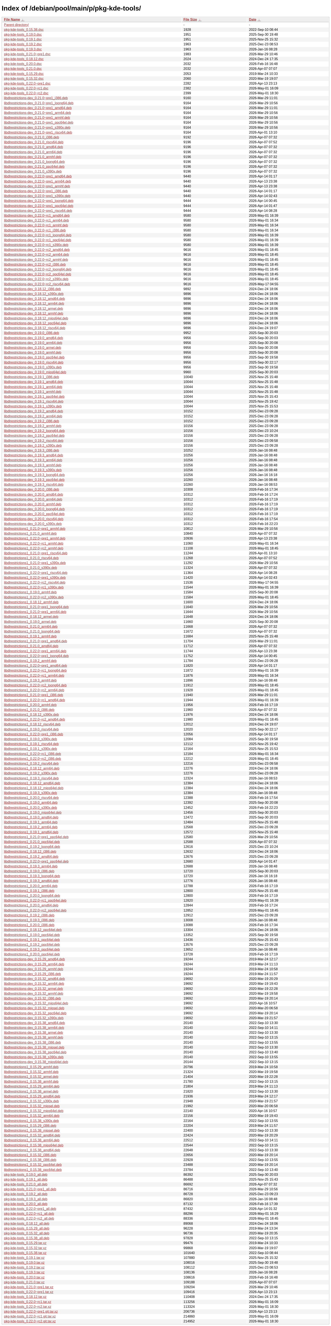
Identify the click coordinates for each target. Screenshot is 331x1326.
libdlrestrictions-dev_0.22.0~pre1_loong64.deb (38, 201)
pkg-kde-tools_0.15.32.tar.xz (25, 1248)
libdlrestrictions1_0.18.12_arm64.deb (31, 768)
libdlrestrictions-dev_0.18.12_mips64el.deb (36, 318)
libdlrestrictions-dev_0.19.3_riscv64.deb (33, 484)
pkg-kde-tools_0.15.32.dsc (24, 78)
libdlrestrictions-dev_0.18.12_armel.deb (33, 308)
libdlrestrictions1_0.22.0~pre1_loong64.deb (36, 656)
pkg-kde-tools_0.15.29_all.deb (26, 1228)
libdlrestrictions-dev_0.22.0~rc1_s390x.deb (36, 245)
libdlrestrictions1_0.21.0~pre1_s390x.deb (35, 563)
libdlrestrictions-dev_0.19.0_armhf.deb (32, 352)
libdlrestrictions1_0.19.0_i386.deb (29, 871)
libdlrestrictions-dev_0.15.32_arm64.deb (34, 983)
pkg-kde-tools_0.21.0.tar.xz (24, 1282)
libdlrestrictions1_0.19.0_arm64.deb (30, 802)
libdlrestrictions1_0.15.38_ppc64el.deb (33, 1170)
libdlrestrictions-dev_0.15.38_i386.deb (32, 1042)
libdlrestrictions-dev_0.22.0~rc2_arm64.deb (36, 254)
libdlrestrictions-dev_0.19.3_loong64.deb (34, 475)
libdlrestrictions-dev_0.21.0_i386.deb (31, 137)
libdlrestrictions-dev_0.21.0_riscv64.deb (33, 142)
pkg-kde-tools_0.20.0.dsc (23, 64)
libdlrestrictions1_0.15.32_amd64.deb (32, 1135)
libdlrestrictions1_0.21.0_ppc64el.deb (32, 842)
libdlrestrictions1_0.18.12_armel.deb (31, 616)
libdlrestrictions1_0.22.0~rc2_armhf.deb (33, 548)
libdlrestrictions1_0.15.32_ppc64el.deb (33, 1164)
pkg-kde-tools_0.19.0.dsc (23, 34)
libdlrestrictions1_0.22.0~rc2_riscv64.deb (34, 582)
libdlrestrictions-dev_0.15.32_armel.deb (33, 988)
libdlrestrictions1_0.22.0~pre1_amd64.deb (35, 665)
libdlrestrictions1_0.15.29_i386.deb (30, 1125)
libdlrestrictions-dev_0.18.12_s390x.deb (34, 294)
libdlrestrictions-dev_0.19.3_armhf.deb (32, 465)
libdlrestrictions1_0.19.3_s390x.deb (30, 793)
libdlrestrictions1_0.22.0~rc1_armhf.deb (33, 543)
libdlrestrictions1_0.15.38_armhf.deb (31, 1081)
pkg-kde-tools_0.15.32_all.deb (26, 1233)
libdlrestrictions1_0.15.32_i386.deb (30, 1155)
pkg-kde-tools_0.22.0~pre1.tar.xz (28, 1292)
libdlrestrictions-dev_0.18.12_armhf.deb (33, 313)
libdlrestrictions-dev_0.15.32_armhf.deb (33, 993)
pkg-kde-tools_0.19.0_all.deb (25, 1174)
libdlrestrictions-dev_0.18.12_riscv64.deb (34, 328)
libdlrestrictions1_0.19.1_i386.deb (29, 891)
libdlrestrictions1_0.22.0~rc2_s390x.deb (34, 597)
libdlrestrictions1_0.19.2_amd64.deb (31, 856)
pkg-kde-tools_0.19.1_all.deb (25, 1179)
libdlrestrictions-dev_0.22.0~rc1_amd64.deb (37, 215)
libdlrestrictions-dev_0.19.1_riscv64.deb (33, 401)
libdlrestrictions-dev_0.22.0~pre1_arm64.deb (37, 181)
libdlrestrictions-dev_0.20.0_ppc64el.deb (34, 514)
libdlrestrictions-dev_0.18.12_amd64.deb (34, 298)
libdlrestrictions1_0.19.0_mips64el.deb (32, 812)
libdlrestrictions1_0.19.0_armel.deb (30, 622)
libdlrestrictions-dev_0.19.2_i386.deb (31, 421)
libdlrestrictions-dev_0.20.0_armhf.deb (32, 504)
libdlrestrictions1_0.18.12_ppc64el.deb (33, 930)
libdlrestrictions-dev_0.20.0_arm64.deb (33, 499)
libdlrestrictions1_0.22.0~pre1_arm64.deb (35, 651)
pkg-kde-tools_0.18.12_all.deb (26, 1223)
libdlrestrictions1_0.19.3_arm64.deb (30, 866)
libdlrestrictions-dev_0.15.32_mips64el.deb (36, 1003)
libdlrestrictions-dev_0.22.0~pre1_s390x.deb (37, 196)
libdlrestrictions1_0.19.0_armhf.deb (30, 592)
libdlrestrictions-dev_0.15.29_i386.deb (32, 974)
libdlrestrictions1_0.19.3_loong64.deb (32, 876)
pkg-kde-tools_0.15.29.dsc (24, 74)
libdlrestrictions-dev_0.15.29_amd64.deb (34, 959)
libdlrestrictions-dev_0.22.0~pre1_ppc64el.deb (38, 206)
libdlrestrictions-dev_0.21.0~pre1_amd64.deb (38, 108)
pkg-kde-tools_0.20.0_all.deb (25, 1204)
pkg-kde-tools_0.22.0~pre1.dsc (27, 83)
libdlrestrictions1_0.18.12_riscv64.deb (32, 724)
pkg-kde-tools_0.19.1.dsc (23, 39)
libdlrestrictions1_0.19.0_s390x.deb (30, 739)
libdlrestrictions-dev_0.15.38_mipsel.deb (34, 1047)
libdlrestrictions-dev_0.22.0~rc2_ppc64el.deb (37, 274)
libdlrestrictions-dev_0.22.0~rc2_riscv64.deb (37, 284)
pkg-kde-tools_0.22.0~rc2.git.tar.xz (30, 1321)
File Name (12, 19)
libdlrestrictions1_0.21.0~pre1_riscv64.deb (35, 553)
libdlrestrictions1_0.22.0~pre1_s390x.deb (35, 577)
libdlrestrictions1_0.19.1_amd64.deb (31, 832)
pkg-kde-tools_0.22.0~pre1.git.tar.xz (31, 1311)
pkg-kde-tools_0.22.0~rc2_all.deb (29, 1218)
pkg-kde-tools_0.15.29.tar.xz (25, 1243)
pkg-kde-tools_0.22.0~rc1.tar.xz (27, 1302)
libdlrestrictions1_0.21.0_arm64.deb (30, 626)
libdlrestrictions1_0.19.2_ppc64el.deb (32, 944)
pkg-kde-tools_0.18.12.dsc (24, 59)
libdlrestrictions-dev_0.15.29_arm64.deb (34, 964)
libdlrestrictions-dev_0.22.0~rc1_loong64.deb (37, 235)
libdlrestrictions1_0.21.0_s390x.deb (30, 568)
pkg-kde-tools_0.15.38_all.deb (26, 1238)
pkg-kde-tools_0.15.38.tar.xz (25, 1253)
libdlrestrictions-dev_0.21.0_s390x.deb (33, 171)
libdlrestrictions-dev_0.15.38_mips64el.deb (36, 1062)
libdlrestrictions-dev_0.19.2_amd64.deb (33, 411)
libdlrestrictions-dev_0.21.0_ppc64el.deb (34, 166)
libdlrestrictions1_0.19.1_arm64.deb (30, 822)
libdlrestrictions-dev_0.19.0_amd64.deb (33, 338)
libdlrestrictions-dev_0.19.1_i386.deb (31, 377)
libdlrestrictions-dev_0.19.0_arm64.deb (33, 343)
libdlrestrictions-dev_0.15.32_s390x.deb (34, 1018)
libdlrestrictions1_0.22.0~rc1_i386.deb (32, 754)
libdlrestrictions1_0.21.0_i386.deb (29, 710)
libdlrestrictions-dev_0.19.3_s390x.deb (33, 470)
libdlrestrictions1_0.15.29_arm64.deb (31, 1086)
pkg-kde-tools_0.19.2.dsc (23, 44)
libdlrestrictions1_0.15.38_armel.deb (31, 1091)
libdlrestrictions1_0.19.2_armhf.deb (30, 661)
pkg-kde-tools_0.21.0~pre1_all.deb (30, 1189)
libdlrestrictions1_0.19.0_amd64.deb (31, 817)
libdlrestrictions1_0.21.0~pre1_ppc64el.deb (36, 837)
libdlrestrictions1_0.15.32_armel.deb (31, 1076)
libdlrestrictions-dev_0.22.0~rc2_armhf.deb (36, 259)
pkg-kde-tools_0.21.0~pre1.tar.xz (28, 1287)
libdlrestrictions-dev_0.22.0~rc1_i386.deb (35, 230)
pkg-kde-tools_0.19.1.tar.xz (24, 1258)
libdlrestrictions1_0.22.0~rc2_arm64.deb (34, 690)
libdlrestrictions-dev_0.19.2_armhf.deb (32, 426)
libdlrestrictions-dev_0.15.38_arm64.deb (34, 1028)
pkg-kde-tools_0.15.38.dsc (24, 29)
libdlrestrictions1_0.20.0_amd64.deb (31, 905)
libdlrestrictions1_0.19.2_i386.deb (29, 915)
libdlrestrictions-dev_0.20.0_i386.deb (31, 489)
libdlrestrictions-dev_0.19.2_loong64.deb (34, 431)
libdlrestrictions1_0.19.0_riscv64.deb (31, 729)
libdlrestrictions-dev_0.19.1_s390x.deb (33, 406)
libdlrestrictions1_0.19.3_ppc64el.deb (32, 949)
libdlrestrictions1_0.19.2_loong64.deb (32, 846)
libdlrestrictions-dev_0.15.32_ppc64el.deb (35, 1013)
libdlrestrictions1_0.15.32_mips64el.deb (33, 1111)
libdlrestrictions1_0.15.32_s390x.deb (31, 1101)
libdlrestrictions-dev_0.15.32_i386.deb (32, 998)
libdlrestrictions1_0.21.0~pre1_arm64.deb (35, 612)
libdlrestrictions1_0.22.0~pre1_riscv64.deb (35, 573)
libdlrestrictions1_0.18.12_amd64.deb (32, 783)
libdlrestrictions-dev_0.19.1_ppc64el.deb (34, 396)
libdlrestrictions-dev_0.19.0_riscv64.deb (33, 362)
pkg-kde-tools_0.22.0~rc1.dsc (26, 88)
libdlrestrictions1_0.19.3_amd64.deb (31, 881)
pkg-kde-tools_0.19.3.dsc (23, 49)
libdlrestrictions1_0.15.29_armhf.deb (31, 1067)
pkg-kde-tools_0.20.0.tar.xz (24, 1277)
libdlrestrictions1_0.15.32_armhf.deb (31, 1072)
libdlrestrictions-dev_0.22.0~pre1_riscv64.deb (38, 210)
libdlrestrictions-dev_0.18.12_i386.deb (32, 289)
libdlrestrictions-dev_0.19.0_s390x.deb (33, 367)
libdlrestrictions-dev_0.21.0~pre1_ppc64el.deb (38, 122)
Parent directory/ (16, 25)
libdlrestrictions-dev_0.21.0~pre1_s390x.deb (37, 127)
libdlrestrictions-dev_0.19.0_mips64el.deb (35, 372)
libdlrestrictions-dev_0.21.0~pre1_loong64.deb (38, 103)
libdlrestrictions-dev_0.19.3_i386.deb (31, 450)
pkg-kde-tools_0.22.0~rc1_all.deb (29, 1213)
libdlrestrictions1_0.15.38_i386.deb (30, 1160)
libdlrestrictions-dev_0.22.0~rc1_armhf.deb (36, 225)
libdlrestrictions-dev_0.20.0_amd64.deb (33, 494)
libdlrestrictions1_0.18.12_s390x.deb (31, 714)
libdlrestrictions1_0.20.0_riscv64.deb (31, 798)
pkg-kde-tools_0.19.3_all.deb (25, 1199)
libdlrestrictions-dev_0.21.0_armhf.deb (32, 157)
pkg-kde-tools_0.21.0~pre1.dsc (27, 54)
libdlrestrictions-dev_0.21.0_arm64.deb (33, 152)
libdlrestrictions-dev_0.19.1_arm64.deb (33, 387)
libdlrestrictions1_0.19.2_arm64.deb (30, 827)
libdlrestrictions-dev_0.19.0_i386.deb (31, 333)
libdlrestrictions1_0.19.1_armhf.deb (30, 636)
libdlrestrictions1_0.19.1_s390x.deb (30, 749)
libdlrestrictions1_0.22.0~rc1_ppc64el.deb (35, 900)
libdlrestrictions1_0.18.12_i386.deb (30, 851)
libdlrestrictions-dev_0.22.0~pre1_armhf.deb (37, 186)
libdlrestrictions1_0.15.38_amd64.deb (32, 1150)
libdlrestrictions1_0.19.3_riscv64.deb (31, 778)
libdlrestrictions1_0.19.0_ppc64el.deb (32, 935)
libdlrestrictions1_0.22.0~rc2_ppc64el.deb (35, 910)
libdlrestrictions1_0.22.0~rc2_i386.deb (32, 758)
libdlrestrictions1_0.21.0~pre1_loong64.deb (36, 607)
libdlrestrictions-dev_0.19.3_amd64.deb (33, 455)
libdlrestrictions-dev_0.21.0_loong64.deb (34, 162)
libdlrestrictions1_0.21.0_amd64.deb (31, 646)
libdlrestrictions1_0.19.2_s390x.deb (30, 773)
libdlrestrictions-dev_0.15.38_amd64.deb (34, 1023)
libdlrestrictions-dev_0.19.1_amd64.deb (33, 382)
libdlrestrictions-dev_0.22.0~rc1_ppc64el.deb (37, 240)
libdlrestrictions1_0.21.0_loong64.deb (32, 631)
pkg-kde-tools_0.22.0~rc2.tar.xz (27, 1306)
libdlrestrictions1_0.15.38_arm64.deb (31, 1140)
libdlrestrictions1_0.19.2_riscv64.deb (31, 763)
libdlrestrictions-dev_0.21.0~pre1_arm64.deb (37, 113)
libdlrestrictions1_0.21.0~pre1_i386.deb (33, 695)
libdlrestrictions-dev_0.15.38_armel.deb (33, 1032)
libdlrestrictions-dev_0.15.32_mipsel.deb (34, 1008)
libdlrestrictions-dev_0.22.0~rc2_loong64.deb (37, 269)
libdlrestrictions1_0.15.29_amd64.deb (32, 1096)
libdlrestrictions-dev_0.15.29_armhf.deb (33, 969)
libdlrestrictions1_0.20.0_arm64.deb (30, 886)
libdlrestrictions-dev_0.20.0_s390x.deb (33, 524)
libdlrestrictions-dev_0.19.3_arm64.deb (33, 460)
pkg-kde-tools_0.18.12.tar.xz (25, 1297)
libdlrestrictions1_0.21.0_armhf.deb (30, 533)
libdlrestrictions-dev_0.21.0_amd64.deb (33, 147)
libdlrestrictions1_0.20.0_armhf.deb (30, 705)
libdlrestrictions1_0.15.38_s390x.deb (31, 1121)
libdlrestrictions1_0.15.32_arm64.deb (31, 1116)
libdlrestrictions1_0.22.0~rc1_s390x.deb (34, 587)
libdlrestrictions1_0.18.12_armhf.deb (31, 602)
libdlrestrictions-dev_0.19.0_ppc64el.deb (34, 357)
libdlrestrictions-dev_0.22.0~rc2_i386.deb (35, 264)
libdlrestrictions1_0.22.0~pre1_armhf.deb (34, 538)
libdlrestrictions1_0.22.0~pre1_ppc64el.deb (36, 861)
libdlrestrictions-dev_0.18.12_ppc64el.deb (35, 323)
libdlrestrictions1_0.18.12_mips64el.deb (33, 788)
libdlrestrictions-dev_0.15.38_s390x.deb (34, 1057)
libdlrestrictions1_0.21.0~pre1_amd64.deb (35, 641)
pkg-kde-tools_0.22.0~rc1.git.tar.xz (30, 1316)
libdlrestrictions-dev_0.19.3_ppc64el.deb (34, 480)
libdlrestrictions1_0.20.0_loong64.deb (32, 895)
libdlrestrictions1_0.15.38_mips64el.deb (33, 1145)
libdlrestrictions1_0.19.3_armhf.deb (30, 680)
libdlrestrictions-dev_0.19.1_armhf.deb (32, 392)
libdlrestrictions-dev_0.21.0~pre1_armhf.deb (37, 117)
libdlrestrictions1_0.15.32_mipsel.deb (32, 1106)
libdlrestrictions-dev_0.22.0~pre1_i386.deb (36, 191)
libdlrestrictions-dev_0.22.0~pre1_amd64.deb (38, 176)
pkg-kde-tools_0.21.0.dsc (23, 68)
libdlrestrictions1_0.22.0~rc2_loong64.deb (35, 685)
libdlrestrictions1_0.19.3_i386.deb (29, 920)
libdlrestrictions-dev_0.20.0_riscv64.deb (33, 519)
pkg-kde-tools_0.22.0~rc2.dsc (26, 93)
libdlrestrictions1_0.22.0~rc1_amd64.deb (34, 700)
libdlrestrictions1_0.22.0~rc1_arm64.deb (34, 675)
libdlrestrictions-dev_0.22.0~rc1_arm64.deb (36, 220)
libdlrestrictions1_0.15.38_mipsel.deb (32, 1130)
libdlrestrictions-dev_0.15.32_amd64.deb (34, 979)
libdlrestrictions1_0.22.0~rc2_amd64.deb (34, 719)
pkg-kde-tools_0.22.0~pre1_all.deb (30, 1209)
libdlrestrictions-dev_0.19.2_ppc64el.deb (34, 435)
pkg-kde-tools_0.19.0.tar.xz (24, 1262)
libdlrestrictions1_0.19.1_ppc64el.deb (32, 940)
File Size (190, 19)
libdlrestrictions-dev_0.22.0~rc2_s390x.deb (36, 279)
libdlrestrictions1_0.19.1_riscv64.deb (31, 744)
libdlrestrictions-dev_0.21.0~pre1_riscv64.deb (38, 132)
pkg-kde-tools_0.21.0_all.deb (25, 1184)
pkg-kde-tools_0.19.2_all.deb (25, 1194)
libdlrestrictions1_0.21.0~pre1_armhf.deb (34, 528)
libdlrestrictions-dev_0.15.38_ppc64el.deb (35, 1052)
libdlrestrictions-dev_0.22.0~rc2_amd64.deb (37, 250)
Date (252, 19)
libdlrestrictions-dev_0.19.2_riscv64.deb (33, 440)
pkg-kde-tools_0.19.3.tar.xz (24, 1272)
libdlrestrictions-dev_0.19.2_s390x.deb (33, 445)
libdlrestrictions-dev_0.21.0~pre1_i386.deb (36, 98)
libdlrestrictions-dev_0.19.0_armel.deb (32, 347)
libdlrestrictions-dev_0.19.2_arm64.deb (33, 416)
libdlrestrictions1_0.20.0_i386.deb (29, 925)
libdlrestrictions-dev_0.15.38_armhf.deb (33, 1037)
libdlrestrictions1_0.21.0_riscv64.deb (31, 558)
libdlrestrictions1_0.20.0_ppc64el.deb (32, 954)
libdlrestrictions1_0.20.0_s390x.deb (30, 807)
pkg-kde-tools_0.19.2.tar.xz (24, 1267)
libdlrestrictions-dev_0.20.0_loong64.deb (34, 509)
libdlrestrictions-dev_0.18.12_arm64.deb (34, 303)
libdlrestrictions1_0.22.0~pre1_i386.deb (33, 734)
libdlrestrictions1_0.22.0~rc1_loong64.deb (35, 670)
